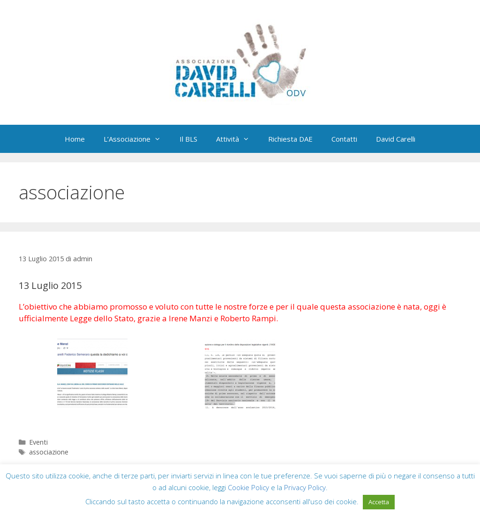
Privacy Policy (305, 487)
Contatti (344, 139)
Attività (237, 139)
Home (75, 139)
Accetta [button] (378, 502)
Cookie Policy (248, 487)
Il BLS (188, 139)
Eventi (38, 442)
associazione (48, 451)
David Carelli (395, 139)
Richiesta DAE (290, 139)
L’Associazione (137, 139)
